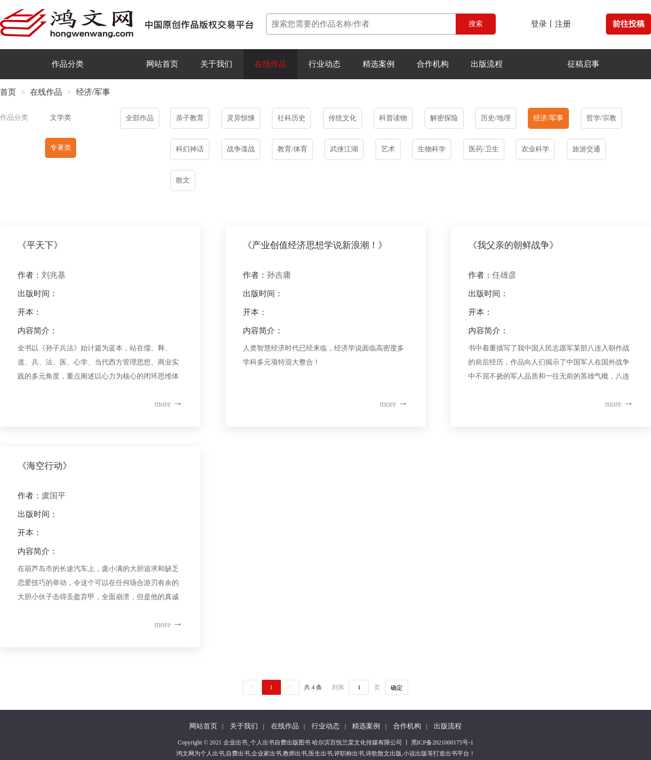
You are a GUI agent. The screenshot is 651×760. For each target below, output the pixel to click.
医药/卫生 (484, 149)
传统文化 (343, 118)
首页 (8, 92)
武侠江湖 (344, 149)
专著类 (60, 147)
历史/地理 (496, 118)
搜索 (476, 24)
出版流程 (487, 64)
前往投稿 (628, 24)
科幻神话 (190, 149)
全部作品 (140, 118)
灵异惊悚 (241, 118)
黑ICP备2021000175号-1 (442, 742)
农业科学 (535, 149)
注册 (563, 24)
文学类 (60, 117)
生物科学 (432, 149)
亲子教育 (190, 118)
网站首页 (162, 64)
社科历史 (291, 118)
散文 (183, 180)
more (168, 404)
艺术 (388, 149)
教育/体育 (292, 149)
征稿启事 (583, 64)
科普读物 (393, 118)
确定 (397, 687)
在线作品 (270, 64)
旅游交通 (586, 149)
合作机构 (433, 64)
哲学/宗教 (601, 118)
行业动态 (324, 64)
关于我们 (216, 64)
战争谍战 (241, 149)
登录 (539, 24)
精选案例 (379, 64)
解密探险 (444, 118)
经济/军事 (548, 118)
